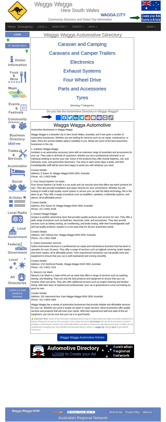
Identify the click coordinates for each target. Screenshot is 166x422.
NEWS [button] (151, 26)
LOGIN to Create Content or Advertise (17, 293)
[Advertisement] (82, 384)
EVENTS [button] (78, 26)
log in (114, 327)
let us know (95, 321)
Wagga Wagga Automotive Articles (82, 337)
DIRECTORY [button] (60, 26)
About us (147, 412)
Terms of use (115, 412)
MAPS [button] (93, 26)
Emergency (25, 26)
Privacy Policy (132, 412)
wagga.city (99, 327)
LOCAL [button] (42, 26)
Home (12, 26)
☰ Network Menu (17, 45)
